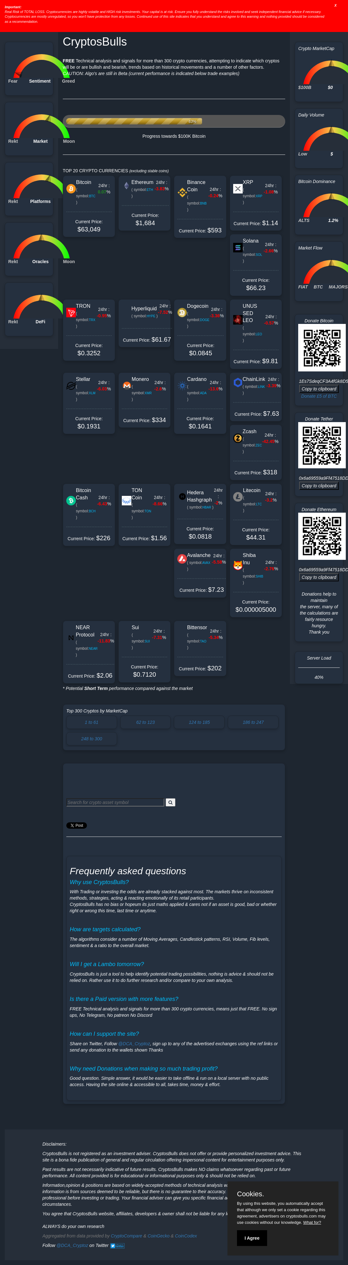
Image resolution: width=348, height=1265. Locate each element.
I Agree (252, 1238)
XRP (248, 182)
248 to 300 (91, 738)
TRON (83, 306)
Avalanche (198, 555)
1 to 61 (91, 722)
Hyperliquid (144, 308)
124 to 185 (199, 722)
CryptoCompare (126, 1235)
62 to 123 (145, 722)
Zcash (250, 431)
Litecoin (251, 490)
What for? (312, 1222)
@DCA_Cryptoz (134, 1043)
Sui (135, 627)
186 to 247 (253, 722)
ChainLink (254, 379)
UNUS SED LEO (250, 313)
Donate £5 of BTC (319, 396)
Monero (140, 379)
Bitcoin (83, 182)
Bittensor (197, 627)
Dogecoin (197, 306)
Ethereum (142, 182)
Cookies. (250, 1194)
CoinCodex (186, 1235)
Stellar (83, 379)
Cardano (197, 379)
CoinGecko (158, 1235)
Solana (251, 241)
